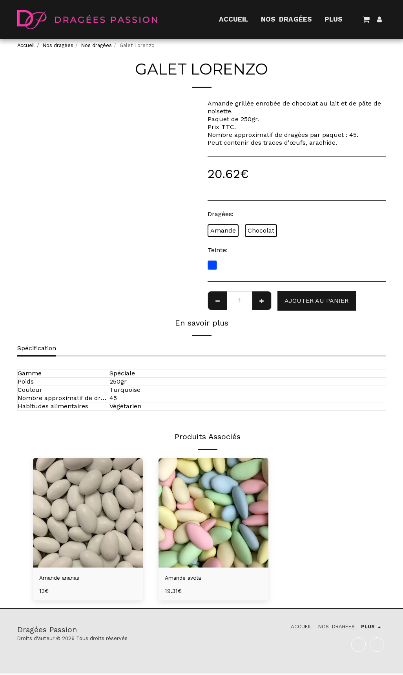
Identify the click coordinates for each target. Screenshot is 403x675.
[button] (366, 19)
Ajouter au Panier (316, 300)
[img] (88, 513)
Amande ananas (63, 578)
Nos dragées (58, 45)
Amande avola (186, 578)
